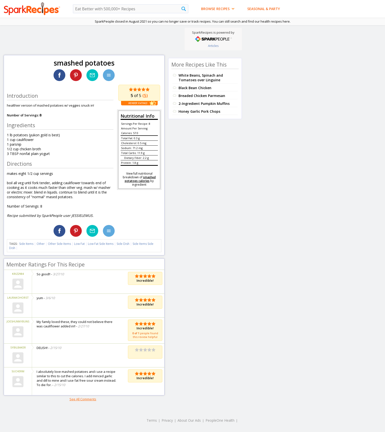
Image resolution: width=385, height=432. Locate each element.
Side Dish (123, 244)
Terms (152, 420)
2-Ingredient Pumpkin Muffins (204, 103)
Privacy (167, 420)
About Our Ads (189, 420)
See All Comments (82, 399)
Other (41, 244)
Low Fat (79, 244)
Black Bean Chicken (195, 87)
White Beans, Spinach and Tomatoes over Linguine (201, 77)
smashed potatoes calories (140, 179)
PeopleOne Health (220, 420)
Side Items (26, 244)
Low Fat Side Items (100, 244)
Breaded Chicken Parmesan (202, 95)
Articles (213, 45)
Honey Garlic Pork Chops (199, 111)
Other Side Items (59, 244)
